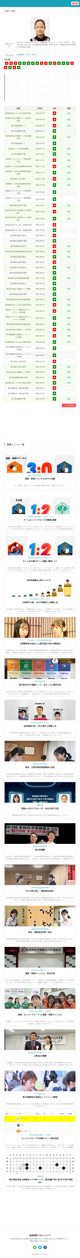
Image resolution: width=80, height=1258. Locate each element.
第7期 (28, 55)
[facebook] (45, 1248)
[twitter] (40, 1248)
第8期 (33, 55)
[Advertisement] (40, 422)
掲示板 (75, 3)
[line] (34, 1248)
